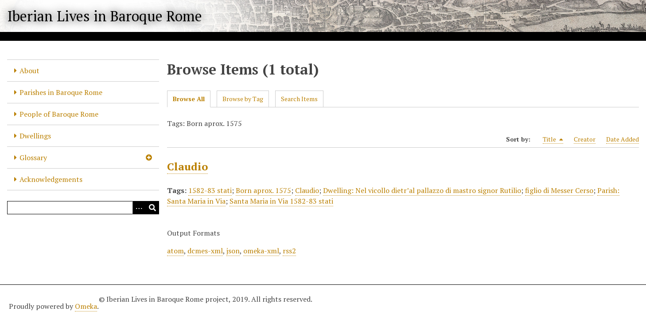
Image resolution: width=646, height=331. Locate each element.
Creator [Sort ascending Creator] (584, 139)
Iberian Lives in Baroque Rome (104, 16)
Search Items (299, 99)
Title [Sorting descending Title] (553, 139)
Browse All (189, 99)
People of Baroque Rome (58, 114)
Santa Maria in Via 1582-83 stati (281, 201)
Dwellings (35, 136)
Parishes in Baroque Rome (60, 92)
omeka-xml (261, 251)
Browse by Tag (242, 99)
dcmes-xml (205, 251)
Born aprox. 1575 (263, 190)
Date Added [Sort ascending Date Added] (622, 139)
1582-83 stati (210, 190)
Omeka (86, 306)
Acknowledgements (50, 179)
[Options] (139, 207)
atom (175, 251)
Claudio (187, 166)
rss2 (289, 251)
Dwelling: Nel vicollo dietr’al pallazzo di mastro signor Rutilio (422, 190)
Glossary (33, 157)
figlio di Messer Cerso (559, 190)
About (29, 70)
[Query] (83, 207)
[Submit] (152, 207)
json (233, 251)
